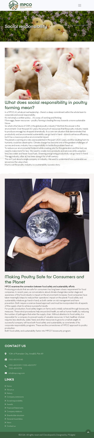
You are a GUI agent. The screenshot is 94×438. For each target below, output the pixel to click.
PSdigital (71, 435)
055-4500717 (29, 365)
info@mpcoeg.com (17, 373)
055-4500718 (15, 368)
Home (64, 25)
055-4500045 (16, 359)
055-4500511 (15, 365)
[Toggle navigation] (79, 5)
